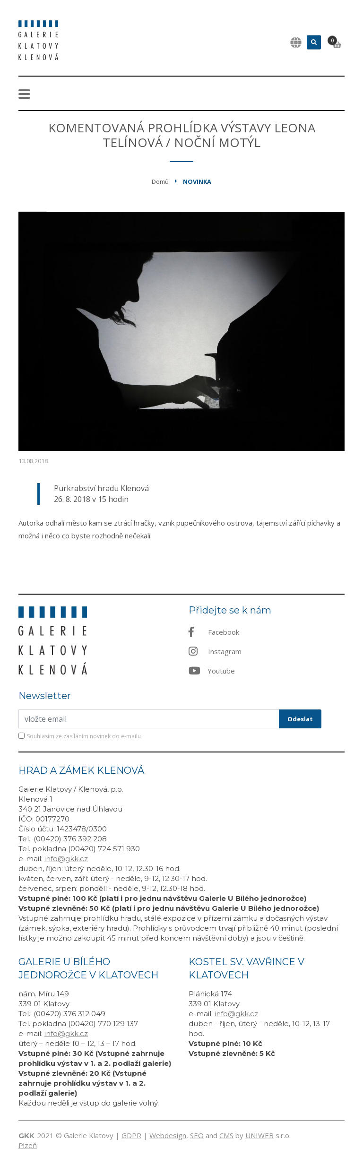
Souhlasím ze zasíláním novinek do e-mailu (84, 736)
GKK (26, 1135)
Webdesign (167, 1135)
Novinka (197, 181)
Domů (160, 181)
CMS (226, 1135)
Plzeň (27, 1145)
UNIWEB (259, 1135)
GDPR (131, 1135)
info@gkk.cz (66, 858)
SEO (197, 1135)
